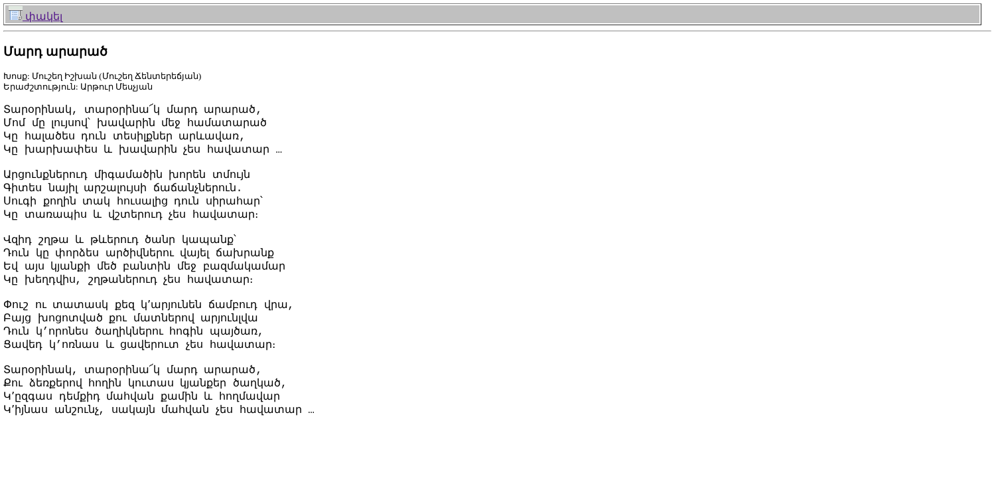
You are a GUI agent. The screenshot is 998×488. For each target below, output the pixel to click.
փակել (35, 16)
